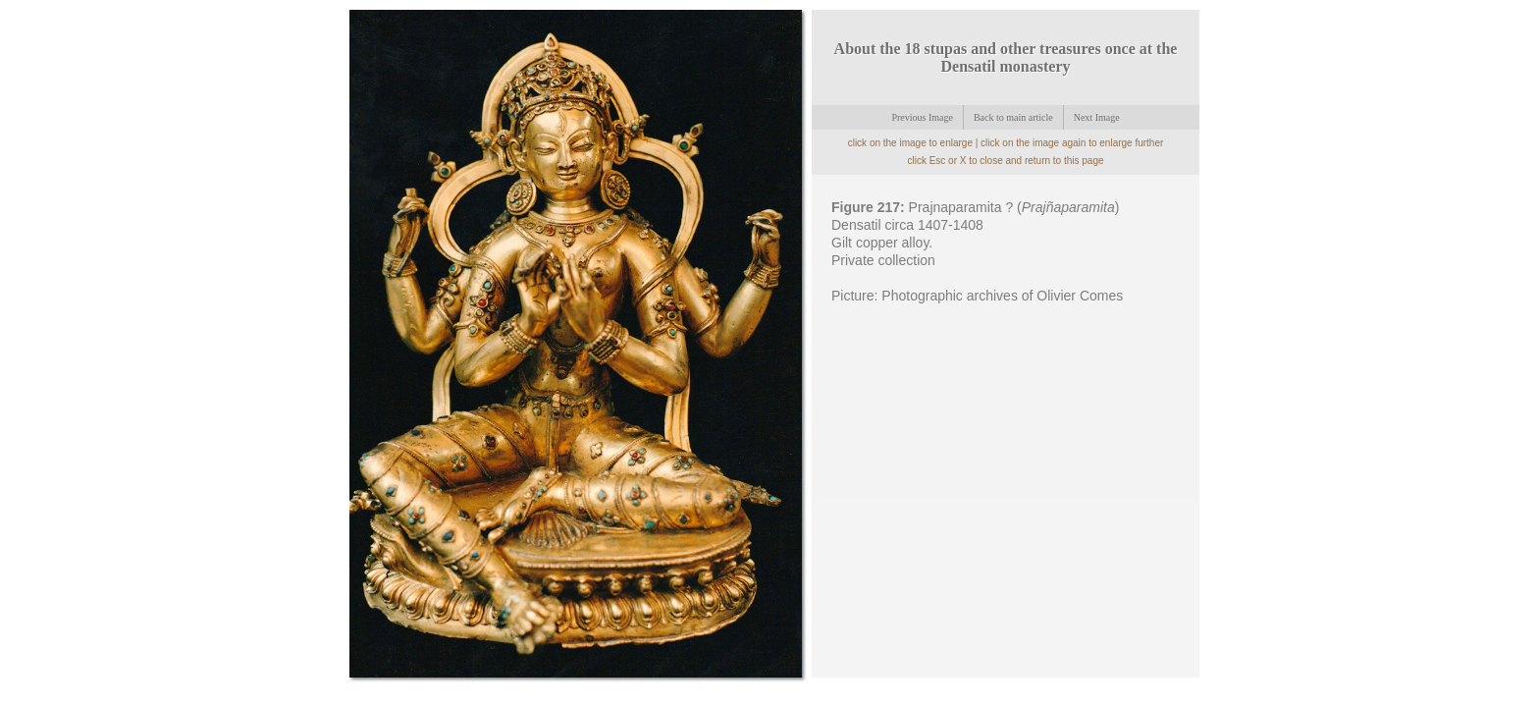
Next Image (1097, 117)
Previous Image (922, 117)
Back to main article (1013, 117)
